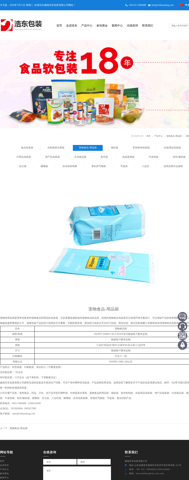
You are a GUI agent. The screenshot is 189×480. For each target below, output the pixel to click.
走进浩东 (4, 465)
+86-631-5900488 (137, 5)
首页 (148, 136)
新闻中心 (4, 477)
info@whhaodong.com (162, 5)
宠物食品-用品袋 (174, 136)
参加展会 (4, 473)
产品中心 (158, 136)
